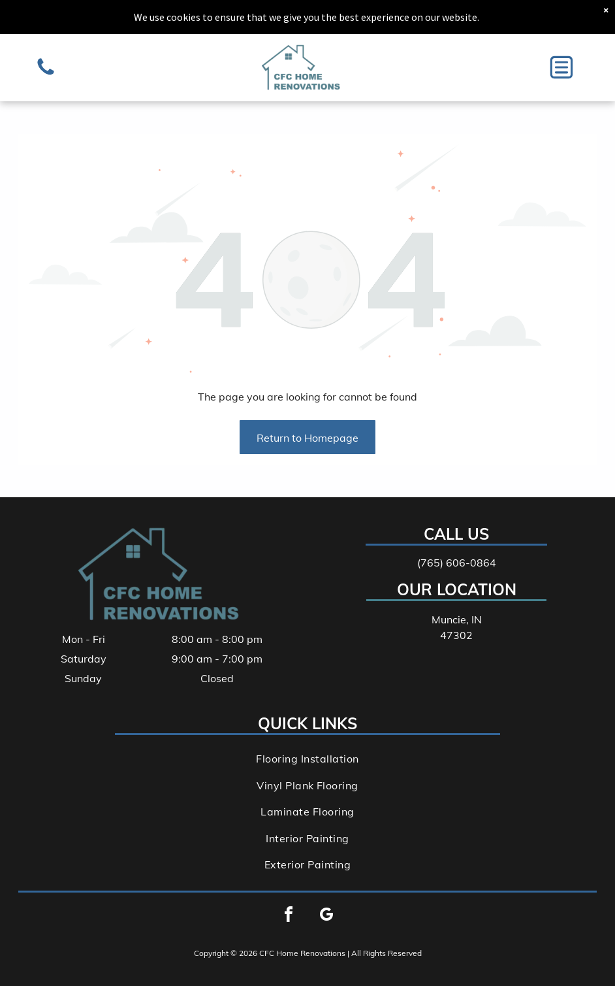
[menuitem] (307, 759)
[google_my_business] (326, 916)
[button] (561, 67)
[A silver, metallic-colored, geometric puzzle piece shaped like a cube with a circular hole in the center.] (45, 73)
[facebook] (288, 916)
